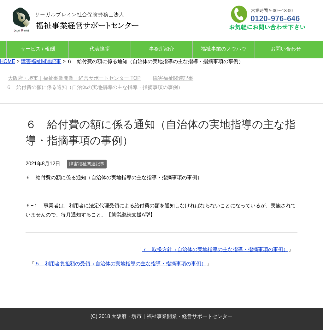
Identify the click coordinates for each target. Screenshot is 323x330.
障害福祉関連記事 (86, 163)
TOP (74, 78)
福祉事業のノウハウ (223, 48)
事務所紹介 (161, 48)
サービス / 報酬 (38, 48)
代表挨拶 (100, 48)
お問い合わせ (286, 48)
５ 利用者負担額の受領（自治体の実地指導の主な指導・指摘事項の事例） (120, 263)
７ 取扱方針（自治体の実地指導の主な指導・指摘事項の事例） (215, 249)
